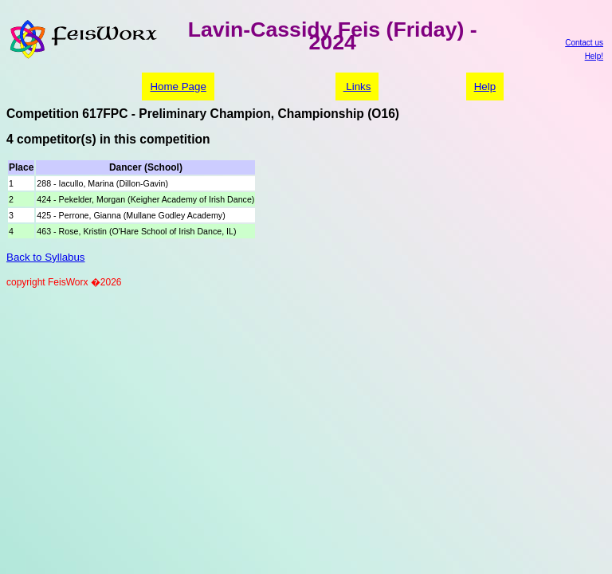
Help (485, 86)
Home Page (178, 86)
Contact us (584, 42)
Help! (594, 56)
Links (357, 86)
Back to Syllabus (45, 257)
